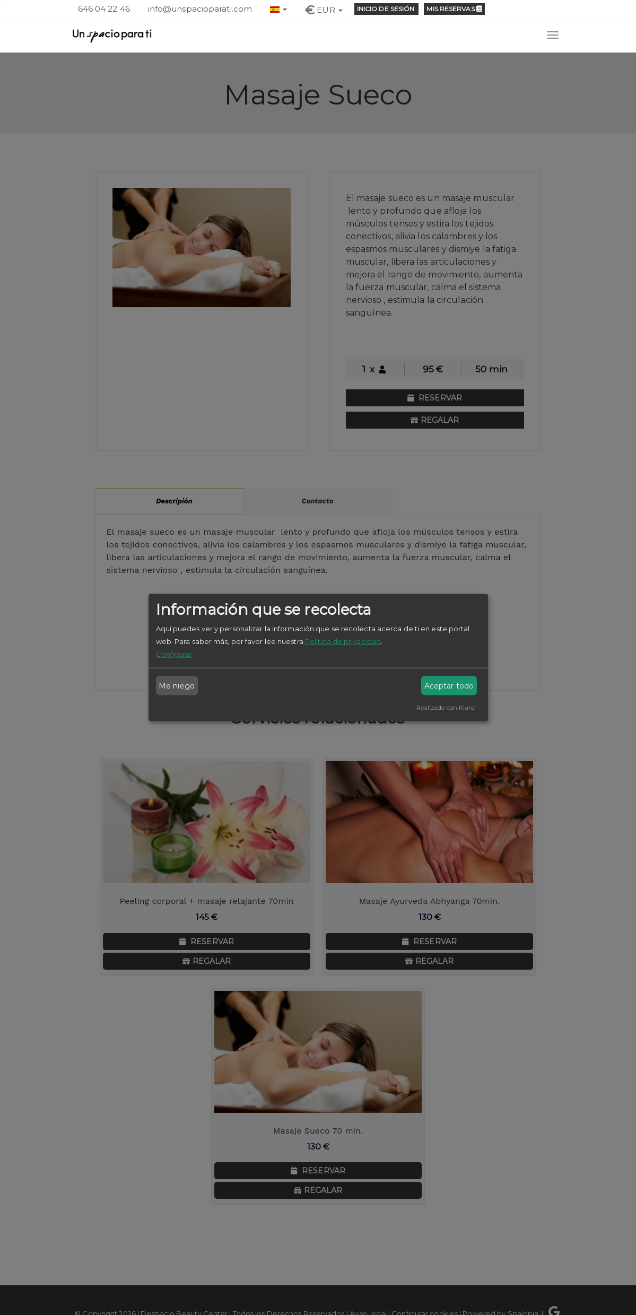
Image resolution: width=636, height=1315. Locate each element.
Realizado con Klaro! (446, 707)
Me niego (177, 686)
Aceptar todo (449, 686)
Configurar (174, 654)
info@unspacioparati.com (200, 9)
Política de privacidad (343, 641)
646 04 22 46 (104, 9)
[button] (278, 8)
